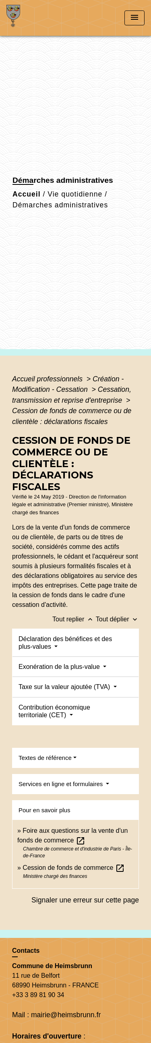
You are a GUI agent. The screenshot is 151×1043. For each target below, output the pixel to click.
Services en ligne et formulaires (61, 783)
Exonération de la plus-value (60, 666)
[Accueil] (36, 18)
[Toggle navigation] (134, 17)
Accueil (26, 194)
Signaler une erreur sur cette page (85, 900)
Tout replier (74, 619)
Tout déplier (117, 619)
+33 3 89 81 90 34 (38, 994)
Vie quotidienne (75, 194)
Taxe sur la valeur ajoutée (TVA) (65, 686)
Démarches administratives (60, 205)
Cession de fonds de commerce (73, 867)
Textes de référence (45, 757)
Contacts (25, 950)
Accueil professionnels (48, 379)
